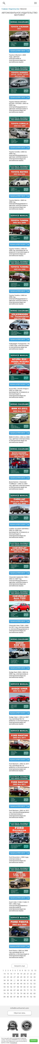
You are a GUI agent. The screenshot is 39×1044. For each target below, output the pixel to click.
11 (29, 970)
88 (18, 997)
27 (14, 977)
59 (21, 987)
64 (5, 990)
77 (14, 993)
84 (5, 997)
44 (5, 984)
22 (31, 974)
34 (5, 980)
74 (5, 993)
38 (18, 980)
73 (34, 990)
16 (11, 974)
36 (11, 980)
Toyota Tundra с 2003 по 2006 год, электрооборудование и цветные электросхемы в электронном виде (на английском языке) (18, 299)
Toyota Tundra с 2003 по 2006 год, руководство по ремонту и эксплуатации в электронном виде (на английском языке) (19, 252)
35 (8, 980)
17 (14, 974)
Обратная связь (19, 1013)
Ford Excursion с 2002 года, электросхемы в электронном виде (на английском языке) (19, 859)
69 (21, 990)
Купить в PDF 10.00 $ (17, 713)
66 (11, 990)
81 (28, 993)
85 (8, 997)
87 (14, 997)
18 (18, 974)
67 (14, 990)
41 (28, 980)
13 (35, 970)
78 (18, 993)
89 (21, 997)
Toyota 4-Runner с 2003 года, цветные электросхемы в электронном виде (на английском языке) (17, 58)
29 (21, 977)
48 (18, 984)
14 (5, 974)
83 (34, 993)
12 (32, 970)
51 (28, 984)
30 (24, 977)
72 (31, 990)
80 (24, 993)
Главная (5, 9)
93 (34, 997)
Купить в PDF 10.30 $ (17, 244)
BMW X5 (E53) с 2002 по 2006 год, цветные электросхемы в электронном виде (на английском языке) (19, 439)
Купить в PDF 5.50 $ (18, 668)
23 (34, 974)
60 (24, 987)
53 (34, 984)
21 (28, 974)
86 (11, 997)
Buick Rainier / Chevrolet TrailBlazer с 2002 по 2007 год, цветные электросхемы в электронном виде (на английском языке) (19, 485)
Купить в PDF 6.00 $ (18, 148)
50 (24, 984)
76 (11, 993)
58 (18, 987)
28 (18, 977)
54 (5, 987)
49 (21, 984)
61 (28, 987)
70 (24, 990)
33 (34, 977)
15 (8, 974)
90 (24, 997)
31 (28, 977)
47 (14, 984)
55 (8, 987)
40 (24, 980)
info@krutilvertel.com (19, 1008)
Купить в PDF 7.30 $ (18, 51)
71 (28, 990)
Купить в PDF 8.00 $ (18, 291)
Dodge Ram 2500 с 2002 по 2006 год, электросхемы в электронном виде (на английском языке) (18, 674)
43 (34, 980)
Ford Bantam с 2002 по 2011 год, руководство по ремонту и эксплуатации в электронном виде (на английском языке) (19, 767)
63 (34, 987)
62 (31, 987)
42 (31, 980)
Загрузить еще (19, 966)
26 (11, 977)
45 (8, 984)
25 (8, 977)
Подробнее (13, 1042)
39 (21, 980)
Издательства (14, 9)
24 (5, 977)
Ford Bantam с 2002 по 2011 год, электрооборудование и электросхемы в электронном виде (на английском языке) (19, 813)
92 (31, 997)
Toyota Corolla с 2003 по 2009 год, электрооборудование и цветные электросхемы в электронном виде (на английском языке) (18, 156)
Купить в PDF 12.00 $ (17, 524)
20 (24, 974)
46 (11, 984)
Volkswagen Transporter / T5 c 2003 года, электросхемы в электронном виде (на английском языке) (19, 346)
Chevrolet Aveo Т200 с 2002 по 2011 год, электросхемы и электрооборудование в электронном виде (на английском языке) (19, 628)
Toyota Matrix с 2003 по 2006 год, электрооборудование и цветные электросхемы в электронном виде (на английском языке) (18, 204)
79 (21, 993)
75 (8, 993)
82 (31, 993)
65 (8, 990)
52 (31, 984)
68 (18, 990)
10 (25, 970)
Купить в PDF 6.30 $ (18, 898)
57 (14, 987)
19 (21, 974)
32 (31, 977)
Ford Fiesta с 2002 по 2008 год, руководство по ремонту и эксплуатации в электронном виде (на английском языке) (19, 954)
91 (28, 997)
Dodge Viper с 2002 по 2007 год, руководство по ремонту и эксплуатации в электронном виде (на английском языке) (19, 720)
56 (11, 987)
